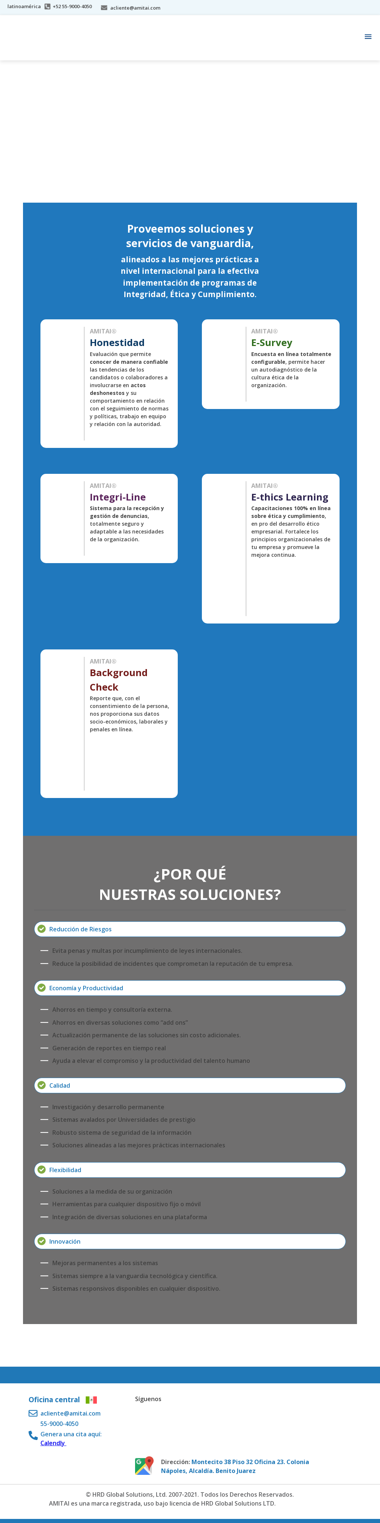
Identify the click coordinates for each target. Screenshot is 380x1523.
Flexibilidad (65, 1170)
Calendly (53, 1443)
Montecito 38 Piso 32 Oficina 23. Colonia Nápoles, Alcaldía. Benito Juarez (235, 1466)
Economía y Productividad (86, 988)
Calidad (59, 1085)
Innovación (65, 1241)
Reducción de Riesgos (80, 929)
